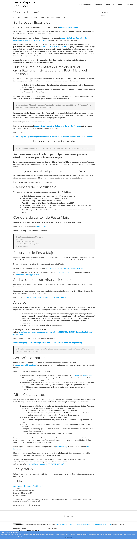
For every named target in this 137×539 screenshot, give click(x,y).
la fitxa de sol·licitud (66, 272)
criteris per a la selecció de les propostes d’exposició (65, 268)
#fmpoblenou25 (85, 4)
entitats (76, 376)
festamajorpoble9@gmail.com (25, 365)
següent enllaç (40, 226)
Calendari (98, 4)
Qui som (130, 4)
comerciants (87, 376)
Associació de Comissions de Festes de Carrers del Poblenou (57, 126)
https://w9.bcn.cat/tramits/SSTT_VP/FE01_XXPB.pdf (47, 297)
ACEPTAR (68, 537)
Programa (110, 4)
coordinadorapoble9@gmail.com (27, 275)
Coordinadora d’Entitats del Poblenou (55, 47)
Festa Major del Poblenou (24, 4)
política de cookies (26, 536)
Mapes (120, 4)
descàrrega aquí (62, 447)
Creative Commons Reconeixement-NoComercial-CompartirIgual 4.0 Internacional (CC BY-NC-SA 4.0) (83, 524)
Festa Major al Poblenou (68, 27)
